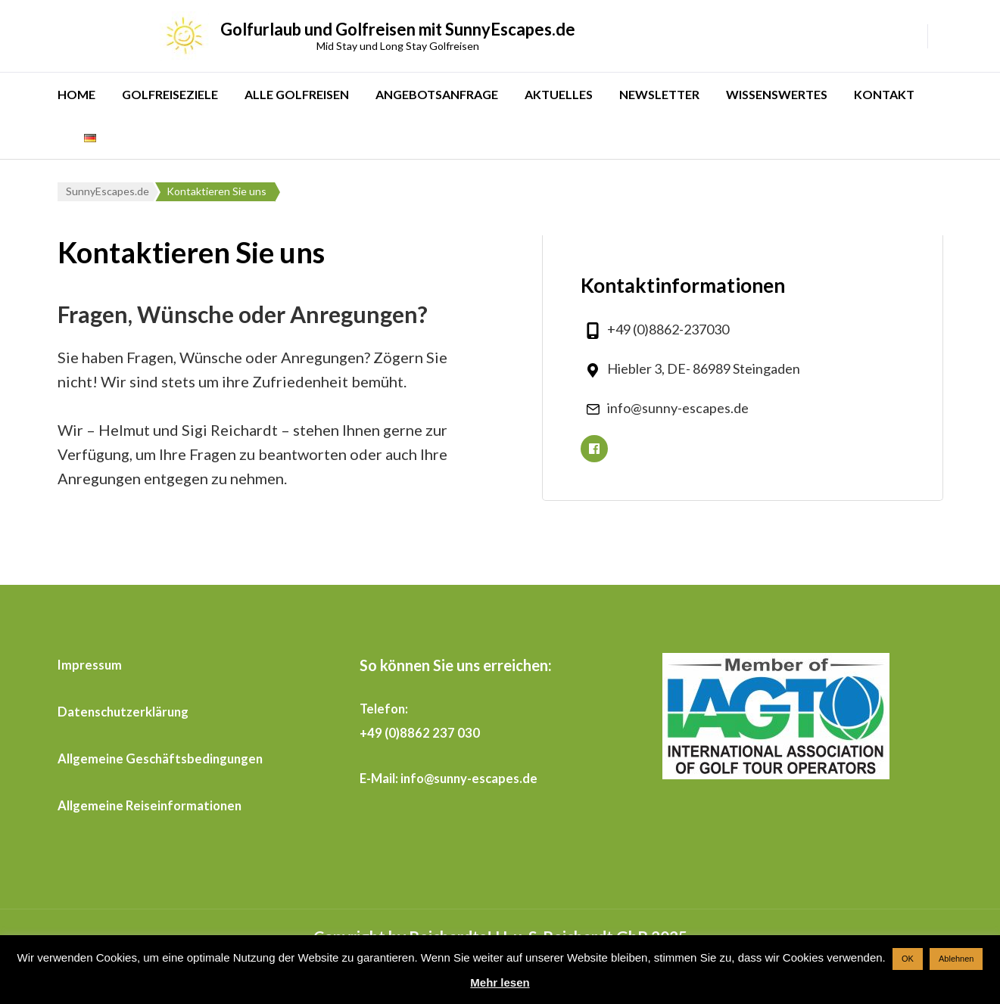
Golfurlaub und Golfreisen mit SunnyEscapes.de (397, 29)
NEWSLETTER (659, 94)
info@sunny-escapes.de (678, 407)
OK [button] (908, 958)
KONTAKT (884, 94)
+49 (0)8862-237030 (668, 329)
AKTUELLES (559, 94)
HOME (76, 94)
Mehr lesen (499, 982)
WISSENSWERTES (776, 94)
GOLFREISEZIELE (170, 94)
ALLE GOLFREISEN (297, 94)
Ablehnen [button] (956, 958)
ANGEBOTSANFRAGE (436, 94)
